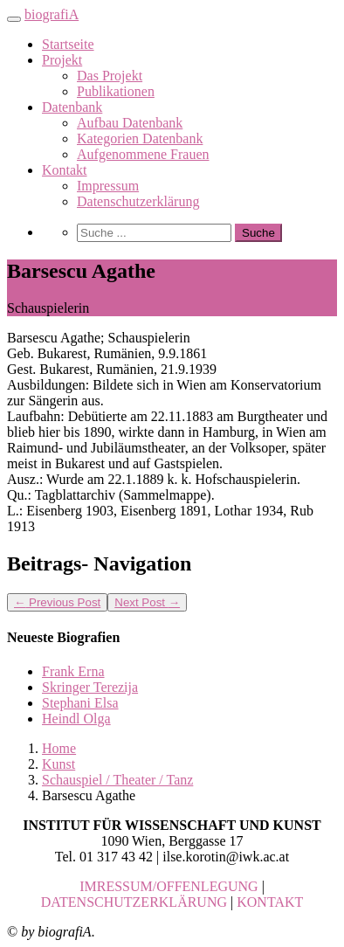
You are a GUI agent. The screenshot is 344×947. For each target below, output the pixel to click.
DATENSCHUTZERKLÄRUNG (134, 902)
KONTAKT (270, 902)
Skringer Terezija (90, 687)
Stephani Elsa (80, 702)
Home (59, 748)
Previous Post (57, 602)
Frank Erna (73, 671)
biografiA (51, 14)
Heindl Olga (76, 718)
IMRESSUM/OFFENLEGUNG (168, 886)
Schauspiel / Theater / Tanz (117, 779)
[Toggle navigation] (14, 19)
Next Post (147, 602)
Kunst (58, 764)
